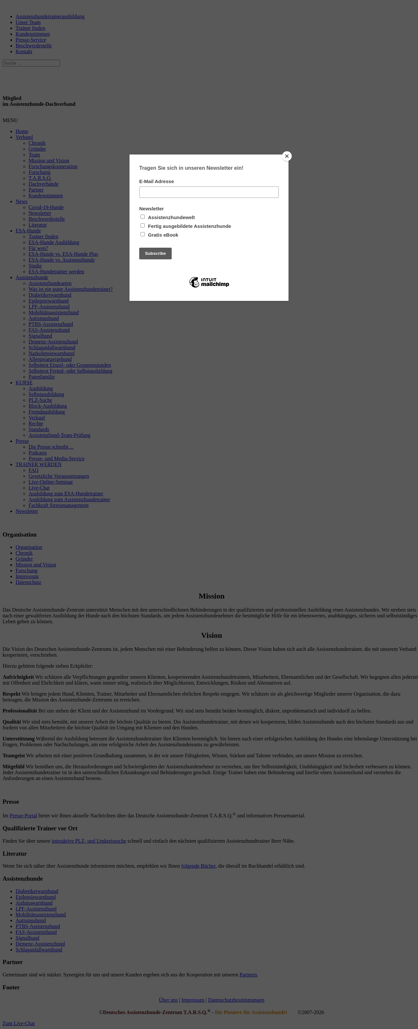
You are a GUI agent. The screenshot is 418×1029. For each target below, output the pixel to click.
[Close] (287, 156)
